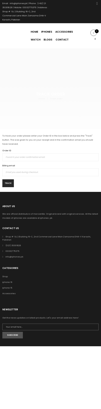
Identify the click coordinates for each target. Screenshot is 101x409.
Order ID (6, 150)
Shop (5, 276)
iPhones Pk (44, 352)
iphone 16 (7, 282)
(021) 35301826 (13, 245)
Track (8, 183)
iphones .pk (46, 218)
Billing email (8, 165)
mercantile (39, 213)
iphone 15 (7, 287)
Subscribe (12, 335)
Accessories (9, 293)
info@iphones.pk (14, 256)
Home (41, 98)
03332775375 (12, 251)
